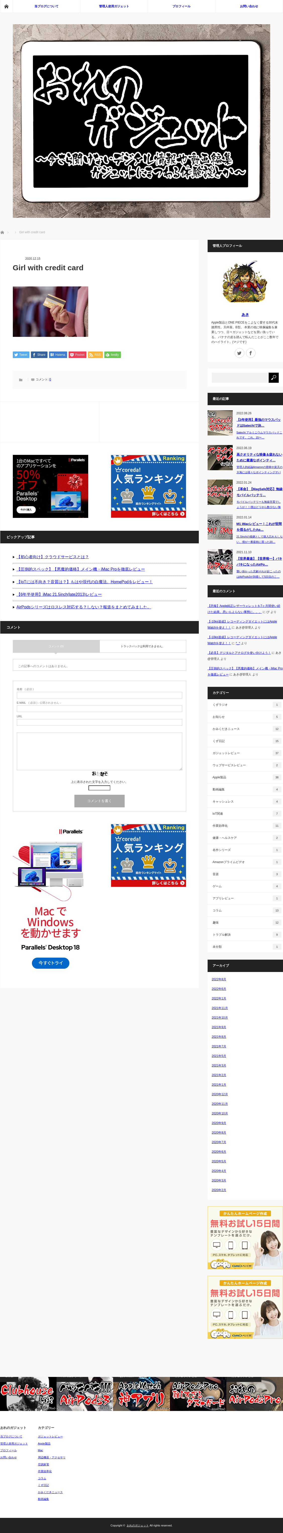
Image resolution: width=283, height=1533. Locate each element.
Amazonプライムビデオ (247, 862)
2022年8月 (219, 979)
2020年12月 (220, 1094)
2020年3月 (219, 1180)
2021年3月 (219, 1065)
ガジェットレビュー (247, 753)
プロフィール (181, 6)
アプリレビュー (247, 898)
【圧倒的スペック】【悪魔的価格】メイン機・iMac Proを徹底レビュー (81, 570)
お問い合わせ (249, 6)
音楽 (247, 874)
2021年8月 (219, 1037)
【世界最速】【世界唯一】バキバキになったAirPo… (259, 561)
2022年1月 (219, 998)
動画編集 (247, 789)
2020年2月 (219, 1190)
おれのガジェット (138, 1525)
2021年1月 (219, 1084)
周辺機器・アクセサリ (52, 1457)
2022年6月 (219, 989)
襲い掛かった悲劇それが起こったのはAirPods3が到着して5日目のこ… (259, 574)
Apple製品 (247, 777)
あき (245, 314)
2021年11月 (220, 1008)
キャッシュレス (247, 802)
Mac (40, 1450)
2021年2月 (219, 1075)
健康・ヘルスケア (247, 838)
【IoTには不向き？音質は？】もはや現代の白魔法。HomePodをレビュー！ (85, 582)
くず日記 (247, 741)
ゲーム (247, 886)
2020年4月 (219, 1171)
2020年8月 (219, 1132)
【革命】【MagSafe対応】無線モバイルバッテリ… (259, 492)
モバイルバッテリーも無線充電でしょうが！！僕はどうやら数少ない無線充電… (259, 507)
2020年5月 (219, 1161)
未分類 (247, 947)
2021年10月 (220, 1017)
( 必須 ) (25, 689)
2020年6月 (219, 1152)
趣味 (247, 923)
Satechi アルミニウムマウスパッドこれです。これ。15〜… (259, 435)
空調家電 (43, 1464)
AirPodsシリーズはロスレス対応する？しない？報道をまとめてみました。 (84, 607)
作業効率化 (247, 826)
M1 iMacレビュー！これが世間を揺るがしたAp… (259, 527)
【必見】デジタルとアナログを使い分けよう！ (239, 653)
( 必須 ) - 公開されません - (39, 703)
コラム (247, 910)
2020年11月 (220, 1104)
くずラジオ (247, 705)
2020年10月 (220, 1113)
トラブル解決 (247, 935)
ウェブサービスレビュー (247, 765)
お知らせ (247, 717)
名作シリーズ (247, 850)
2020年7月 (219, 1142)
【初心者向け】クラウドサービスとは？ (53, 557)
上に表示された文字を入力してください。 (99, 782)
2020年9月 (219, 1123)
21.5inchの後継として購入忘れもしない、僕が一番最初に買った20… (260, 539)
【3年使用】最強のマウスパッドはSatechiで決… (259, 422)
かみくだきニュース (247, 729)
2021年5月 (219, 1056)
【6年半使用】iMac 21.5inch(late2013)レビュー (59, 595)
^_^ (238, 643)
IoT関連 (247, 814)
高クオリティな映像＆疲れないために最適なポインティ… (259, 457)
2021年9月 (219, 1027)
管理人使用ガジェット (114, 6)
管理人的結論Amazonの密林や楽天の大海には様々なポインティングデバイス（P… (259, 472)
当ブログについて (46, 6)
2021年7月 (219, 1046)
